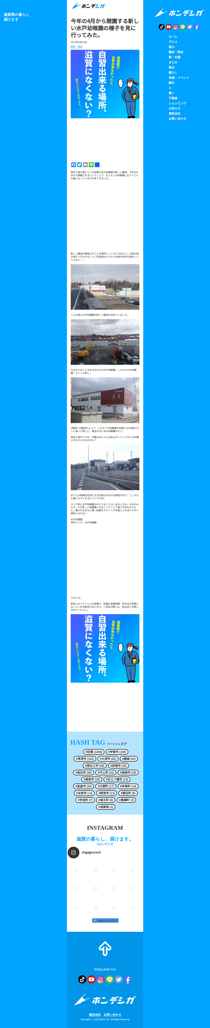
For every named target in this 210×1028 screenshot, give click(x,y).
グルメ (173, 42)
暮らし (173, 72)
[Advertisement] (105, 139)
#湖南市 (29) (128, 772)
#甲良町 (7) (85, 800)
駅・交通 (174, 57)
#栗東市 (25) (92, 779)
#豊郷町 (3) (126, 800)
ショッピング (177, 103)
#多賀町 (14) (128, 786)
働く (171, 93)
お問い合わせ (112, 1015)
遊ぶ (171, 47)
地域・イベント (179, 78)
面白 (171, 67)
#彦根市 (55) (118, 765)
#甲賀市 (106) (117, 752)
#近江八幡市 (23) (117, 779)
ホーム (173, 37)
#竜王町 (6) (105, 800)
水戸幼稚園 (91, 522)
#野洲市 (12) (106, 793)
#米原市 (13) (84, 793)
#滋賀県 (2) (105, 807)
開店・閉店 (76, 46)
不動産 (173, 98)
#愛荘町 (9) (128, 793)
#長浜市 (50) (83, 772)
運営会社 (95, 1015)
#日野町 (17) (106, 786)
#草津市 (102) (85, 759)
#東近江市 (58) (94, 765)
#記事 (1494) (93, 752)
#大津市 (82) (108, 759)
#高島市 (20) (83, 786)
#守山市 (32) (106, 772)
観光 (171, 83)
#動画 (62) (129, 759)
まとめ (173, 62)
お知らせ (174, 108)
